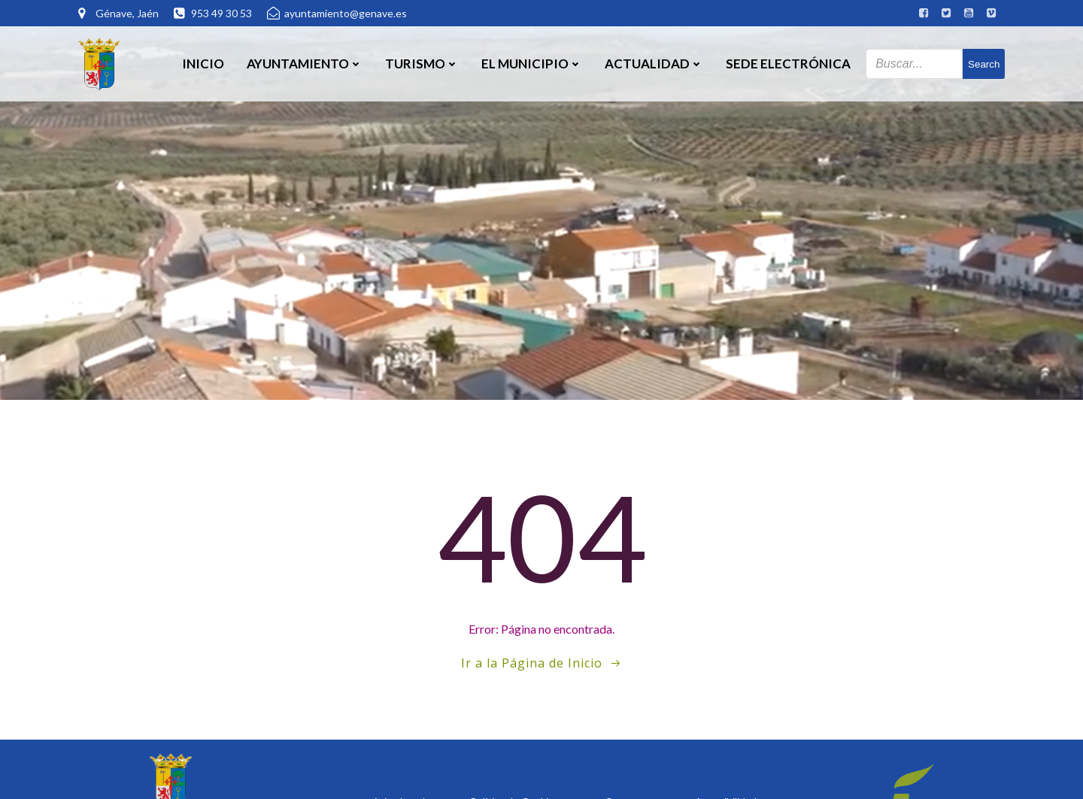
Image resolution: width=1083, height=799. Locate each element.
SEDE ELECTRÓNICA (788, 63)
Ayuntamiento (305, 63)
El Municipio (531, 63)
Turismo (422, 63)
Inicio (203, 63)
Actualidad (654, 63)
